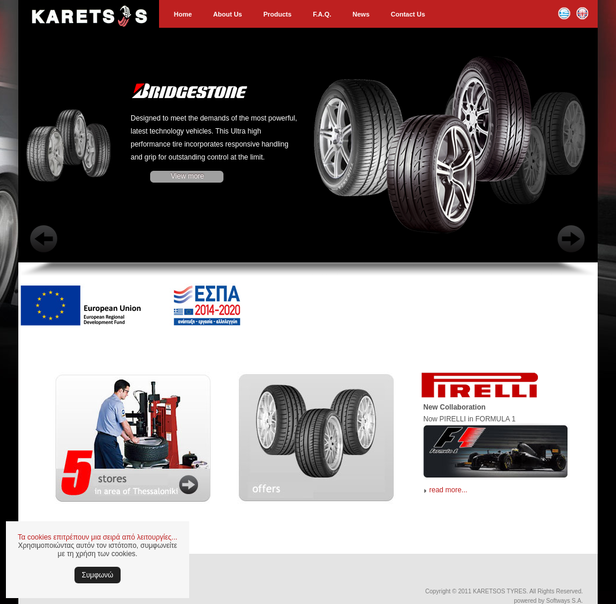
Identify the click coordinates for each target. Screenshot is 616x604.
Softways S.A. (564, 600)
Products (277, 14)
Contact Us (408, 14)
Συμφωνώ (97, 575)
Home (183, 14)
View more (187, 176)
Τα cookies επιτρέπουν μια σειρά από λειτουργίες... (97, 537)
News (360, 14)
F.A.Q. (322, 14)
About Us (227, 14)
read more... (448, 490)
